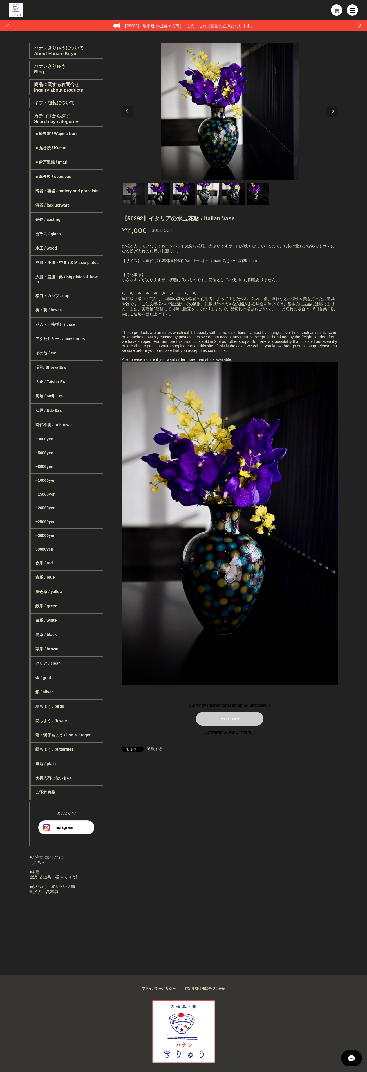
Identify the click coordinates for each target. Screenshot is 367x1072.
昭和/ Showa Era (50, 367)
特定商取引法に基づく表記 (205, 988)
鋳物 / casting (48, 219)
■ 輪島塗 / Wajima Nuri (56, 133)
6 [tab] (258, 194)
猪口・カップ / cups (53, 295)
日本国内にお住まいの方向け (229, 732)
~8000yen (44, 466)
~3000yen (44, 439)
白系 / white (46, 620)
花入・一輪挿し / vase (55, 324)
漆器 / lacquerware (52, 205)
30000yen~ (45, 549)
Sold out (229, 719)
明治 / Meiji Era (49, 396)
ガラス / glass (48, 234)
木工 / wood (46, 248)
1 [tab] (134, 194)
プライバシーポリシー (159, 988)
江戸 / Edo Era (48, 410)
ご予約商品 (45, 792)
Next (332, 111)
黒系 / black (46, 634)
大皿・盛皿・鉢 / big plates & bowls (66, 279)
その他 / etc (45, 353)
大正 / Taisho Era (50, 381)
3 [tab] (184, 194)
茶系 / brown (47, 649)
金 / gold (43, 677)
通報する (155, 749)
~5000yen (44, 453)
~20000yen (45, 508)
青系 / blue (45, 577)
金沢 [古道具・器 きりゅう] (53, 877)
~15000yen (45, 494)
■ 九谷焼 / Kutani (50, 148)
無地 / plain (45, 763)
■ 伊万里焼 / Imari (51, 162)
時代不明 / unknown (53, 424)
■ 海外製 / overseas (53, 176)
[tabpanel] (230, 111)
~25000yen (45, 521)
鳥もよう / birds (49, 706)
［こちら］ (39, 862)
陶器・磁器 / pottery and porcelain (67, 191)
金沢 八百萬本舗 (43, 891)
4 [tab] (208, 194)
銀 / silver (44, 692)
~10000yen (45, 480)
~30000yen (45, 535)
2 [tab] (159, 194)
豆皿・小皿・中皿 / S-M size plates (67, 262)
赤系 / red (44, 563)
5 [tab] (233, 194)
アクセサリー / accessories (60, 338)
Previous (127, 111)
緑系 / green (46, 606)
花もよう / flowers (51, 720)
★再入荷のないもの (53, 778)
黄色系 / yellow (48, 591)
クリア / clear (47, 663)
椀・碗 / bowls (48, 310)
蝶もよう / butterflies (54, 749)
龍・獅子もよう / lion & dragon (63, 735)
